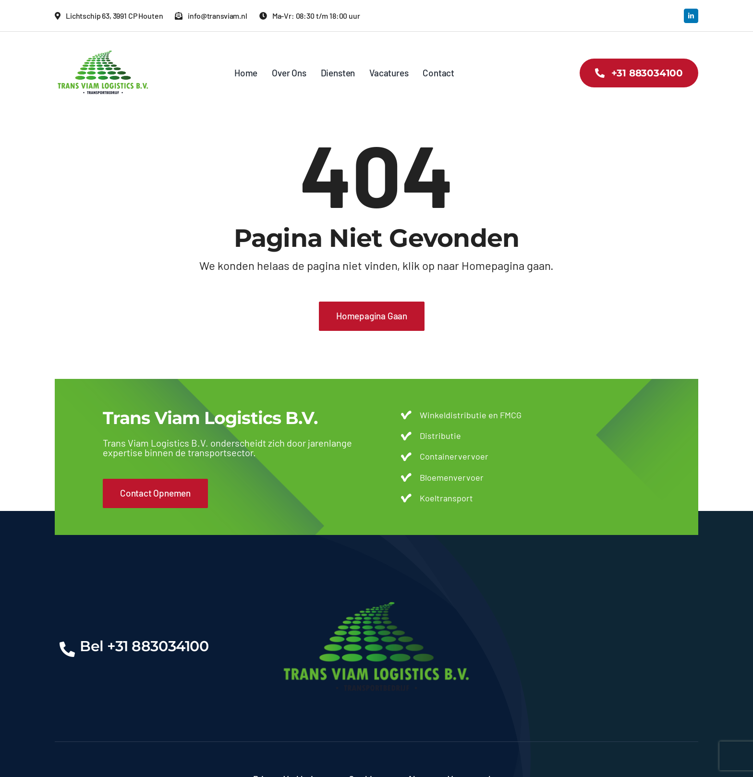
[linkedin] (691, 16)
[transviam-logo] (103, 45)
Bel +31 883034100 (144, 646)
